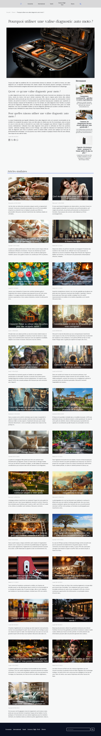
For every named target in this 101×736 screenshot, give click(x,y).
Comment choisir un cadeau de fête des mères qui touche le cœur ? (28, 240)
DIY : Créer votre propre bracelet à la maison (28, 197)
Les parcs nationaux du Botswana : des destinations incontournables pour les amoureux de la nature (72, 535)
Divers (72, 4)
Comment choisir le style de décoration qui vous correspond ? (72, 325)
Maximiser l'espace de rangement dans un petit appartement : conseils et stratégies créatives (28, 535)
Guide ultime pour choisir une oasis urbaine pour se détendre (72, 451)
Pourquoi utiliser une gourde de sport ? (28, 618)
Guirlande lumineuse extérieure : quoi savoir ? (72, 619)
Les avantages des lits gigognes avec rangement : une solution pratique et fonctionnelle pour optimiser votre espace (28, 703)
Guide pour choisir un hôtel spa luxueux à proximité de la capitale (72, 408)
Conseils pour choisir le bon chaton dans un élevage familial (28, 451)
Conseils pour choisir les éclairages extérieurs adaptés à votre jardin (28, 491)
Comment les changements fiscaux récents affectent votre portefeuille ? (84, 124)
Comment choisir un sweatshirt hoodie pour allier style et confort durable (28, 408)
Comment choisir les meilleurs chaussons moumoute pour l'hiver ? (72, 282)
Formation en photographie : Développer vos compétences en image (72, 491)
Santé (51, 4)
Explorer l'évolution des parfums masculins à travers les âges (72, 240)
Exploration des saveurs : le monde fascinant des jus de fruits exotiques (28, 282)
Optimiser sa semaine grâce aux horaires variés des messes (72, 366)
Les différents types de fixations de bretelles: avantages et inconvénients (28, 576)
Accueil (8, 12)
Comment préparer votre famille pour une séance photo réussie (28, 366)
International (41, 4)
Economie (30, 4)
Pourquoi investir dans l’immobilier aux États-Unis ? (72, 576)
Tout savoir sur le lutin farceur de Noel (72, 659)
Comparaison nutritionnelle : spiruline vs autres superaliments (84, 98)
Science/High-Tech (62, 4)
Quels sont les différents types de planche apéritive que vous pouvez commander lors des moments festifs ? (28, 661)
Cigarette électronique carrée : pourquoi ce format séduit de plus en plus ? (84, 150)
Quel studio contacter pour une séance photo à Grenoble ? (72, 197)
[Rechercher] (78, 729)
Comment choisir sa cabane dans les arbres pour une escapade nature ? (28, 325)
